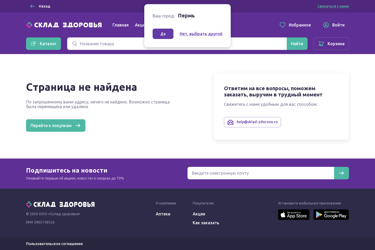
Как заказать (206, 222)
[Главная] (65, 24)
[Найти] (297, 43)
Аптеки (163, 214)
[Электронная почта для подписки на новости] (261, 173)
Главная (121, 25)
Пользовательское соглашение (54, 244)
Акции (141, 25)
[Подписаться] (341, 173)
